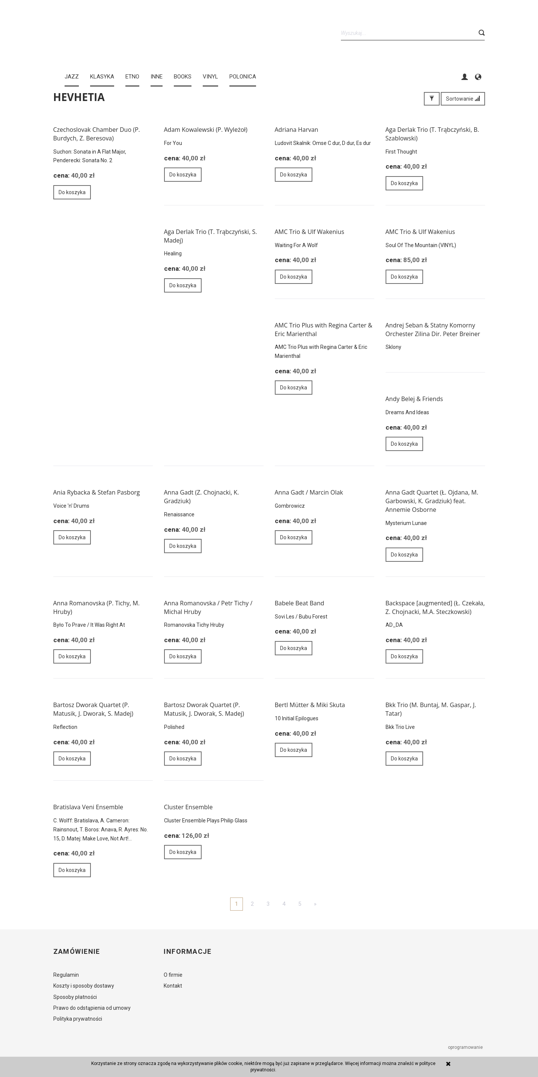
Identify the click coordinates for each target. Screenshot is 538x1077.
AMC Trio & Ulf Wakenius (309, 232)
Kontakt (173, 986)
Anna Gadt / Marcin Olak (309, 492)
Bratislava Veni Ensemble (88, 807)
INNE (157, 76)
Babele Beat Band (299, 603)
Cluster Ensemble (188, 807)
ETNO (132, 76)
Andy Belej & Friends (414, 399)
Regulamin (66, 975)
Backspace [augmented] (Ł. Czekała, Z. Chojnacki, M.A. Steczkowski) (435, 607)
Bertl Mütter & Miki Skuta (310, 705)
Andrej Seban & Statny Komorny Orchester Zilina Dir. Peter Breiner (433, 329)
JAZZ (72, 76)
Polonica (242, 76)
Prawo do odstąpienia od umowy (92, 1008)
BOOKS (182, 76)
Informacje (187, 951)
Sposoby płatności (75, 997)
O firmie (173, 975)
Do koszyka (72, 192)
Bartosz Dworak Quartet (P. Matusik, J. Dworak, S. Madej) (93, 709)
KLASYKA (102, 76)
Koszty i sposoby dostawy (83, 986)
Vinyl (210, 76)
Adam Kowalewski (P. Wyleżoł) (206, 129)
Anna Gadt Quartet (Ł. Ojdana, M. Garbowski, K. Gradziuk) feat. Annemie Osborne (432, 501)
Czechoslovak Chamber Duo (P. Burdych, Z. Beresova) (96, 133)
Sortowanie (463, 99)
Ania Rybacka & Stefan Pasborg (96, 492)
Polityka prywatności (77, 1019)
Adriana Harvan (296, 129)
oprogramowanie (466, 1047)
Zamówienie (76, 951)
